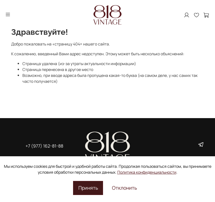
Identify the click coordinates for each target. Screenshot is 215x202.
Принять (88, 187)
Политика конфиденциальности (146, 172)
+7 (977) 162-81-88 (44, 146)
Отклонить (124, 187)
